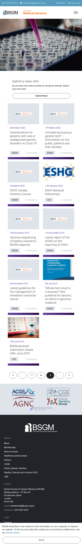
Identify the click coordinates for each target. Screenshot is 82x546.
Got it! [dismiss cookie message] (41, 540)
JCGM (7, 464)
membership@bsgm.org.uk (22, 506)
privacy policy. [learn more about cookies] (13, 533)
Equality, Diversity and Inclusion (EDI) (21, 472)
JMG (6, 476)
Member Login (74, 3)
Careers (7, 460)
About (6, 443)
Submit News (41, 96)
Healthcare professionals (15, 456)
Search (60, 3)
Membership (10, 447)
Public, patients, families (15, 468)
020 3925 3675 (21, 510)
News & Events (11, 451)
